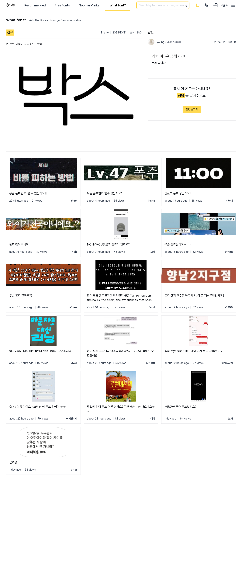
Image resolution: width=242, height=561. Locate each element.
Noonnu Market (90, 5)
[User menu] (206, 5)
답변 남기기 (192, 109)
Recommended (35, 5)
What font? (118, 5)
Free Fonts (62, 5)
